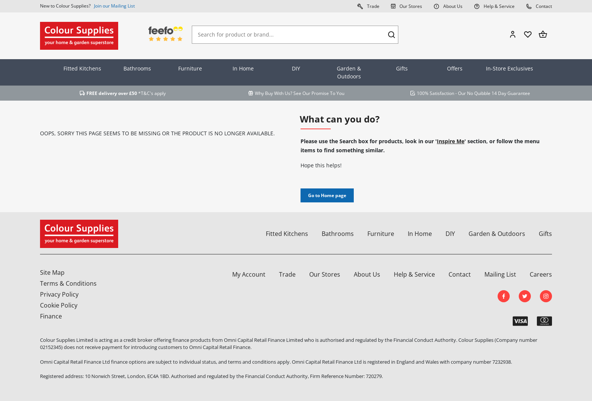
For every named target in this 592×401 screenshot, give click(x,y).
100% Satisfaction (435, 93)
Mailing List (500, 274)
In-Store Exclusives (509, 68)
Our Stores (406, 6)
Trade (368, 6)
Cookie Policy (58, 305)
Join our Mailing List (114, 6)
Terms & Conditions (68, 283)
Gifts (402, 68)
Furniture (190, 68)
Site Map (52, 272)
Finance (51, 316)
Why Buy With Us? (273, 93)
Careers (541, 274)
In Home (243, 68)
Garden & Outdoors (349, 72)
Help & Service (494, 6)
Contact (539, 6)
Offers (454, 68)
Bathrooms (137, 68)
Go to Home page (327, 195)
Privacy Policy (59, 294)
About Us (447, 6)
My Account (248, 274)
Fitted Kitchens (82, 68)
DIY (296, 68)
